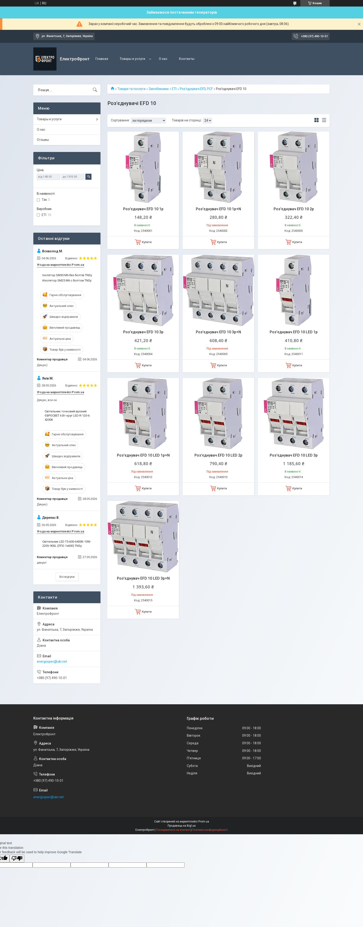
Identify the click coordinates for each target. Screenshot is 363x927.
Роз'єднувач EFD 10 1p (143, 209)
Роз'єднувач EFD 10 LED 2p (218, 455)
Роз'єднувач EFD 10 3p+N (218, 332)
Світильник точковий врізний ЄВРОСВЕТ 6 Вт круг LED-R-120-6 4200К (67, 415)
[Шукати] (94, 90)
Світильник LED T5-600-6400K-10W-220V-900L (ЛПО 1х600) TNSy (66, 543)
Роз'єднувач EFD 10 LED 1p (294, 332)
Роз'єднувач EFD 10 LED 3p (294, 455)
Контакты (186, 59)
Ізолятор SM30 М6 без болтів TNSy (67, 275)
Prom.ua (203, 821)
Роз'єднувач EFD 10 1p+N (218, 209)
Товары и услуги (132, 59)
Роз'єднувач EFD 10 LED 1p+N (143, 455)
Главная (101, 59)
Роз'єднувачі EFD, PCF (196, 89)
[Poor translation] (16, 859)
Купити (147, 242)
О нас (163, 59)
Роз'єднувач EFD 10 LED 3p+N (143, 578)
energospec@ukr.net (52, 661)
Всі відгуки (67, 576)
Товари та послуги (131, 89)
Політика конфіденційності (210, 829)
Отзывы (43, 140)
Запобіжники (159, 89)
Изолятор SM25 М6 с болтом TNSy (66, 280)
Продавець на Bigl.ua (182, 825)
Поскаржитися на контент (173, 829)
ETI (174, 89)
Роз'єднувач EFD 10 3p (143, 332)
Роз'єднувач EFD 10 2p (294, 209)
